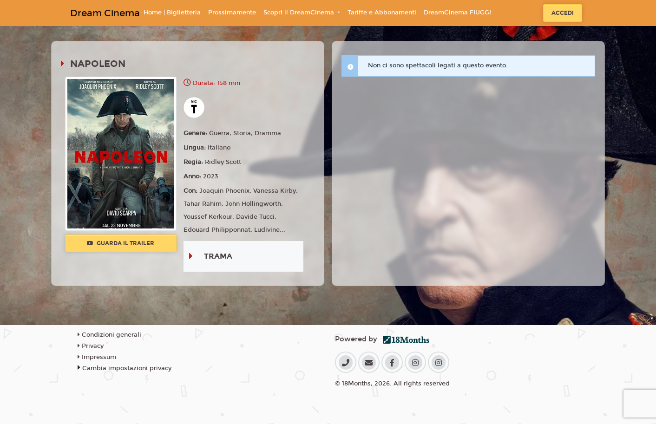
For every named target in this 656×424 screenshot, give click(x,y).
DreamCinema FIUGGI (457, 12)
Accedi (562, 13)
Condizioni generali (109, 335)
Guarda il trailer (120, 243)
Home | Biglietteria (172, 12)
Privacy (91, 346)
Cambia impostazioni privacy (126, 368)
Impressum (97, 357)
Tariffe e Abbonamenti (382, 12)
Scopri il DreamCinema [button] (299, 12)
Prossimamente (232, 12)
